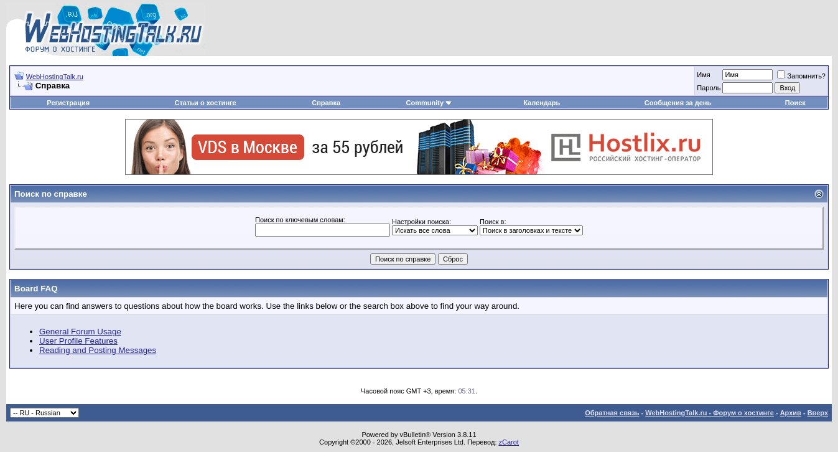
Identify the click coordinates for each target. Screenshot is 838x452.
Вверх (818, 413)
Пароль (708, 88)
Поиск (795, 102)
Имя (703, 74)
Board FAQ (36, 288)
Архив (790, 413)
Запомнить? (801, 76)
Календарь (541, 102)
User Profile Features (78, 341)
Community (429, 102)
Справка (326, 102)
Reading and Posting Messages (97, 350)
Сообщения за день (678, 102)
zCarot (509, 442)
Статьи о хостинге (205, 102)
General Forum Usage (80, 331)
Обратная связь (612, 413)
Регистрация (68, 102)
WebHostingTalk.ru (54, 76)
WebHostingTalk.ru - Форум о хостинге (709, 413)
